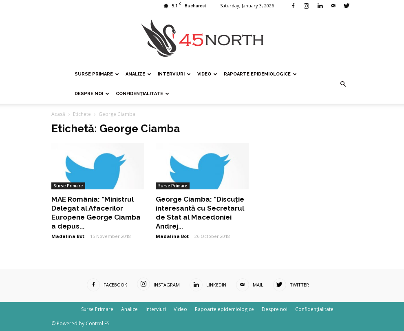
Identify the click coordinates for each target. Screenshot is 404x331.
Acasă (58, 114)
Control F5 (98, 323)
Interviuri (174, 74)
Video (207, 74)
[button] (343, 84)
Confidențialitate (142, 93)
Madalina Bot (67, 236)
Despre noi (92, 93)
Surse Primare (97, 74)
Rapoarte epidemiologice (260, 74)
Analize (138, 74)
